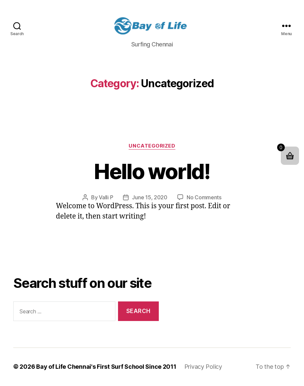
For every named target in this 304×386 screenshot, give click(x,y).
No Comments (204, 198)
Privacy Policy (203, 367)
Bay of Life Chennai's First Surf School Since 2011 (106, 367)
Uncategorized (152, 146)
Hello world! (152, 171)
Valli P (106, 198)
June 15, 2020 (149, 198)
